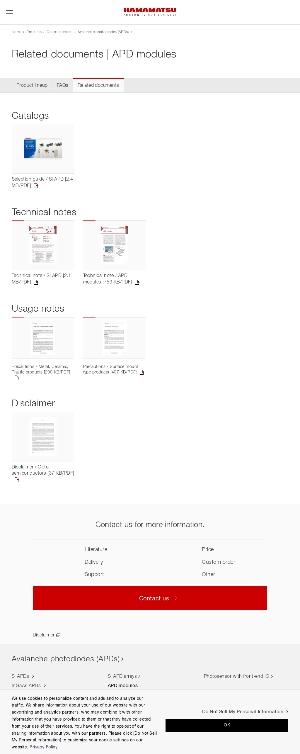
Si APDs (21, 676)
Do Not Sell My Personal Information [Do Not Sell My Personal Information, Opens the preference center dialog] (242, 712)
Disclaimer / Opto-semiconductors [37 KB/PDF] (43, 470)
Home (16, 32)
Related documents (98, 85)
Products (34, 32)
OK (227, 725)
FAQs (63, 85)
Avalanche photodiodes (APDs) (103, 32)
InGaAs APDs (27, 686)
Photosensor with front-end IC (236, 676)
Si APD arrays (122, 676)
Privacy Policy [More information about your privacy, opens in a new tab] (43, 747)
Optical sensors (59, 32)
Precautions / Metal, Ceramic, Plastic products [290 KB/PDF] (41, 369)
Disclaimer (44, 635)
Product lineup (32, 85)
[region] (150, 721)
